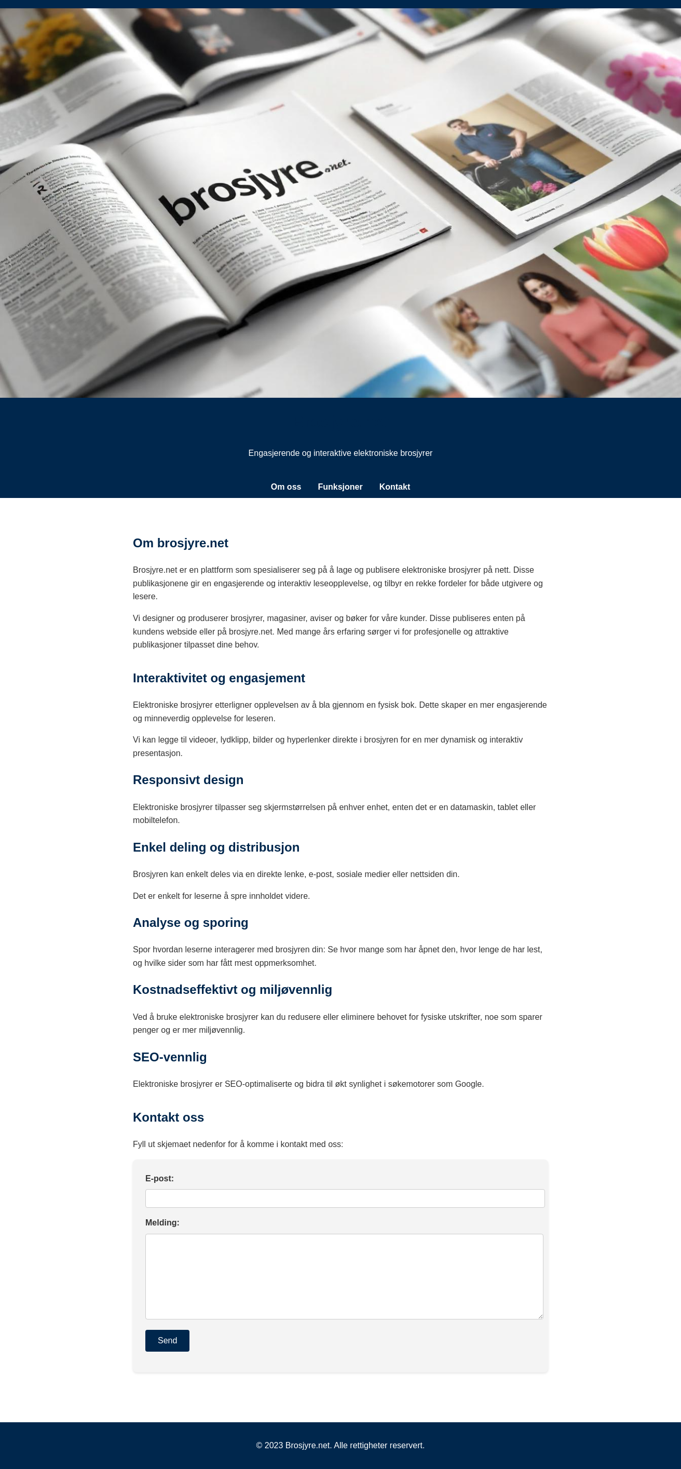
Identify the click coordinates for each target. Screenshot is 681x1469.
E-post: (159, 1178)
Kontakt (395, 486)
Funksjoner (340, 486)
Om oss (286, 486)
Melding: (162, 1222)
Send (167, 1340)
